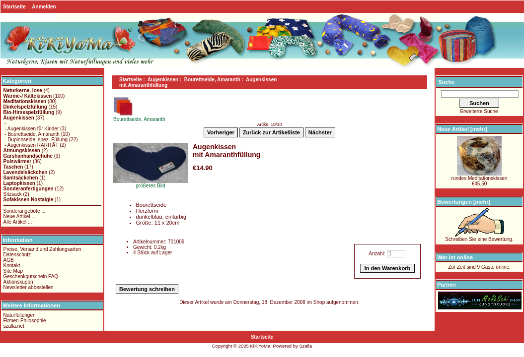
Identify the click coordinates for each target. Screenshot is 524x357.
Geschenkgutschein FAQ (31, 276)
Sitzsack (12, 194)
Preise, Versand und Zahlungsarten (42, 249)
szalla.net (13, 326)
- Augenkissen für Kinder (31, 128)
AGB (8, 260)
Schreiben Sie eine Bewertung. (479, 237)
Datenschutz (17, 254)
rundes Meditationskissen (479, 176)
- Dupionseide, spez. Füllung (35, 139)
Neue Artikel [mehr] (462, 129)
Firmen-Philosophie (24, 320)
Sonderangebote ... (24, 211)
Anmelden (44, 6)
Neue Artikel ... (19, 216)
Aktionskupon (18, 282)
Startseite (14, 6)
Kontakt (11, 265)
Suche (446, 82)
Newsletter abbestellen (28, 287)
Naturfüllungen (19, 315)
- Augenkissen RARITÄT (31, 145)
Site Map (13, 271)
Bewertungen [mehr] (463, 202)
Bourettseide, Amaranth (212, 79)
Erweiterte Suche (479, 111)
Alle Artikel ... (17, 222)
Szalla (305, 346)
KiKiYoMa (260, 346)
